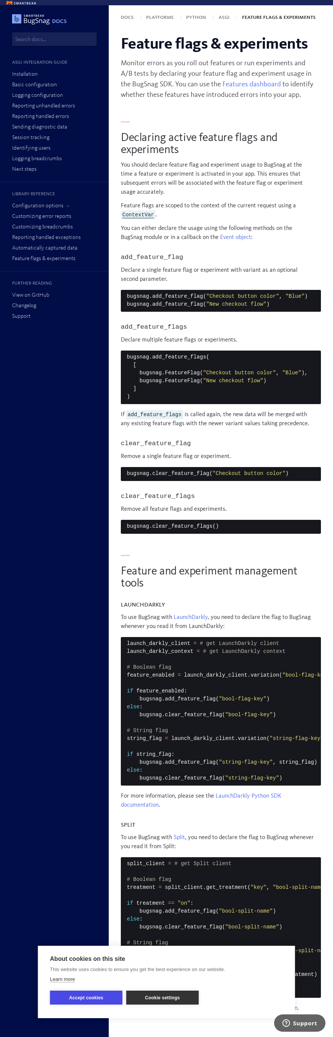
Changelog (24, 306)
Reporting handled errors (40, 116)
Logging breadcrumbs (37, 159)
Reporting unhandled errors (43, 106)
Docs (128, 17)
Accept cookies (86, 997)
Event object (235, 237)
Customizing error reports (41, 216)
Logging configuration (37, 95)
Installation (25, 74)
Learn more (62, 979)
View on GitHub (30, 295)
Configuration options (37, 206)
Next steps (24, 169)
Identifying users (31, 148)
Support (21, 316)
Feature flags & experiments (44, 259)
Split (179, 838)
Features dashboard (251, 84)
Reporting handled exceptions (46, 237)
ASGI (225, 17)
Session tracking (30, 138)
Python (197, 17)
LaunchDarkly (191, 617)
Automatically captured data (44, 248)
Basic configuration (34, 85)
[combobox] (54, 39)
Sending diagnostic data (39, 127)
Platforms (160, 17)
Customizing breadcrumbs (42, 227)
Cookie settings (162, 997)
